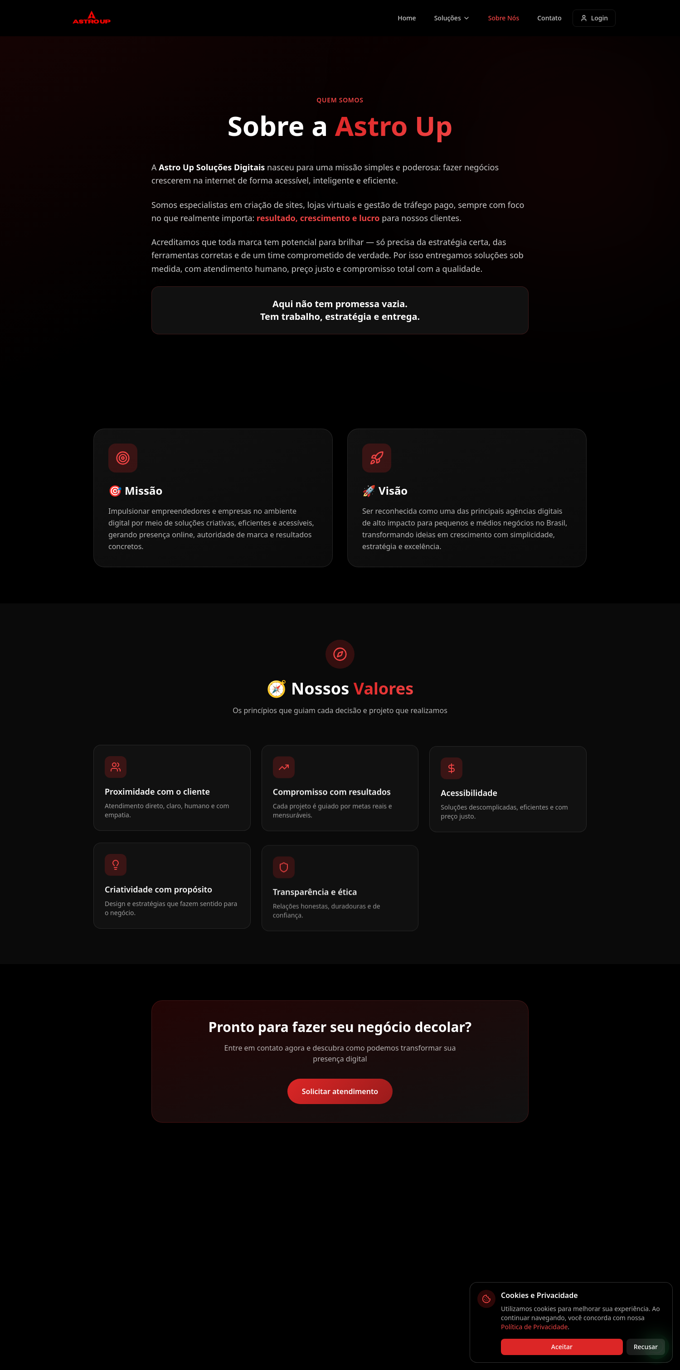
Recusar (646, 1346)
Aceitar (562, 1346)
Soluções (452, 18)
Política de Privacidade (534, 1326)
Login (594, 18)
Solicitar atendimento (340, 1091)
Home (407, 18)
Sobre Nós (503, 18)
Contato (549, 18)
